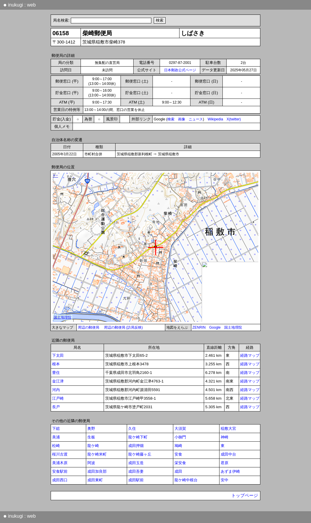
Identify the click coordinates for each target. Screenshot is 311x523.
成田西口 (60, 480)
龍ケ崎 (93, 445)
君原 (224, 463)
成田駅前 (136, 480)
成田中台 (228, 454)
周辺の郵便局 (88, 327)
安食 (178, 454)
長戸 (56, 407)
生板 (91, 437)
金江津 (58, 381)
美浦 (56, 437)
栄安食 (180, 463)
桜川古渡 (60, 454)
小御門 (180, 437)
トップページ (244, 495)
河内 (56, 390)
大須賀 (180, 428)
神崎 (224, 437)
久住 (132, 428)
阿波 (91, 463)
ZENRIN (199, 327)
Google (215, 327)
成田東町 (95, 480)
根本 (56, 364)
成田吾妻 (136, 471)
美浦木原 (60, 463)
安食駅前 (60, 471)
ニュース (196, 119)
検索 (170, 119)
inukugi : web (19, 4)
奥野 (91, 428)
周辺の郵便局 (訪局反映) (123, 327)
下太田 (58, 355)
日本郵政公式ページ (180, 70)
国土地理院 (233, 327)
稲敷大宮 (228, 428)
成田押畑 (136, 445)
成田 (178, 471)
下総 (56, 428)
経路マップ (249, 355)
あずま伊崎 (230, 471)
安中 (224, 480)
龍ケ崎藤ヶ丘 (139, 454)
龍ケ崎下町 (138, 437)
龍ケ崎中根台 (186, 480)
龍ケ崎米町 (97, 454)
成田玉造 (136, 463)
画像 (181, 119)
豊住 (56, 372)
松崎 (56, 445)
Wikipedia (215, 119)
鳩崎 (178, 445)
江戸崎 (58, 398)
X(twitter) (234, 119)
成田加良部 (97, 471)
